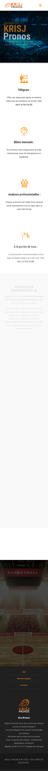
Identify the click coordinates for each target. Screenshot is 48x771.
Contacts (24, 685)
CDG (24, 672)
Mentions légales (24, 679)
